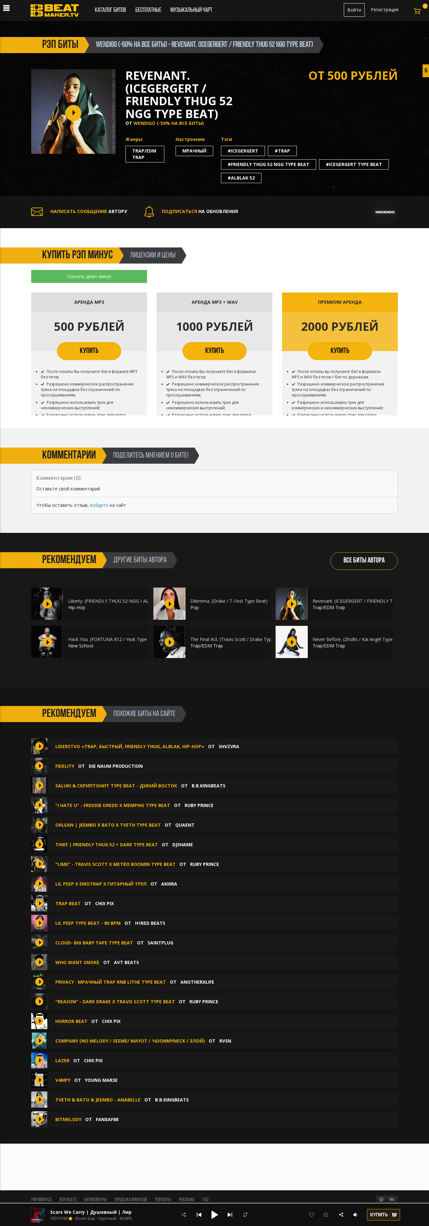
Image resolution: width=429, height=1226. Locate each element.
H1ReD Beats (150, 923)
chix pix (104, 903)
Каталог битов (110, 10)
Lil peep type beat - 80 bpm (88, 923)
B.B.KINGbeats (208, 786)
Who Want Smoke (77, 962)
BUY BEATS (68, 1200)
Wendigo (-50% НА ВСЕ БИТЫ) (168, 123)
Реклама (187, 1200)
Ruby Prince (199, 805)
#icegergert (243, 151)
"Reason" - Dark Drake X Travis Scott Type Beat (115, 1001)
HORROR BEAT (71, 1021)
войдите (99, 505)
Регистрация (384, 9)
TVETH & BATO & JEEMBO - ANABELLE (98, 1100)
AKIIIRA (169, 884)
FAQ (205, 1200)
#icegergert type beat (354, 164)
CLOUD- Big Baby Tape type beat (94, 943)
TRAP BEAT (68, 903)
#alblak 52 (241, 178)
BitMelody (68, 1119)
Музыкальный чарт (191, 10)
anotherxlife (197, 982)
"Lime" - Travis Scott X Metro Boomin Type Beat (115, 864)
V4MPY (62, 1080)
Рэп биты (163, 1200)
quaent (185, 825)
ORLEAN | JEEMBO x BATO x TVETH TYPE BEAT (108, 825)
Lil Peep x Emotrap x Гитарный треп (101, 884)
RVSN (225, 1041)
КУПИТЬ (89, 351)
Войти (354, 10)
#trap (282, 151)
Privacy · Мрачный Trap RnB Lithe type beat (110, 982)
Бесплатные (148, 10)
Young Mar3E (101, 1080)
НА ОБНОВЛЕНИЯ (191, 211)
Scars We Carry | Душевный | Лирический (101, 1212)
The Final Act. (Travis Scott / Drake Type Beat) (238, 639)
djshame (182, 844)
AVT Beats (126, 962)
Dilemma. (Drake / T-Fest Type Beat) (229, 601)
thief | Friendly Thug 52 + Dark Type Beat (106, 844)
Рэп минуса (41, 1200)
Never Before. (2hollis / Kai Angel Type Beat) (359, 639)
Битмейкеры (95, 1200)
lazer (62, 1060)
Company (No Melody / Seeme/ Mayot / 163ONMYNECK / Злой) (130, 1041)
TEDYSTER (59, 1218)
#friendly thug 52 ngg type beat (268, 164)
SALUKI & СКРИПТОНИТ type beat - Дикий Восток (116, 786)
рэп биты (60, 45)
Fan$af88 (107, 1119)
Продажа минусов (130, 1200)
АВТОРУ (79, 211)
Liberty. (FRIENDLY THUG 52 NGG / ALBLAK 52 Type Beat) (129, 601)
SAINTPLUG (160, 943)
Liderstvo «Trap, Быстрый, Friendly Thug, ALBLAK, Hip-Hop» (129, 746)
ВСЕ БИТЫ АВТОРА (364, 560)
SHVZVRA (229, 746)
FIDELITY (64, 766)
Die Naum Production (116, 766)
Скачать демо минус (89, 276)
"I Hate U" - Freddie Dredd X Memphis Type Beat (112, 805)
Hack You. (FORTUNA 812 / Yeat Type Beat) (114, 639)
